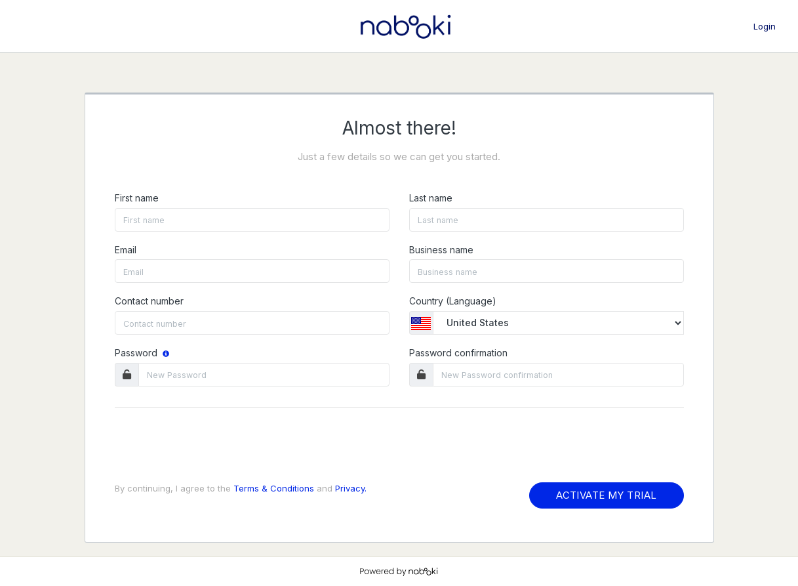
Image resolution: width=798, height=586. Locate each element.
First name (137, 197)
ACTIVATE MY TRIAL (606, 495)
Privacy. (351, 488)
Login (764, 26)
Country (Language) (452, 300)
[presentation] (214, 446)
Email (125, 249)
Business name (441, 249)
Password (143, 352)
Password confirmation (458, 352)
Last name (430, 197)
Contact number (149, 300)
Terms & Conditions (273, 488)
